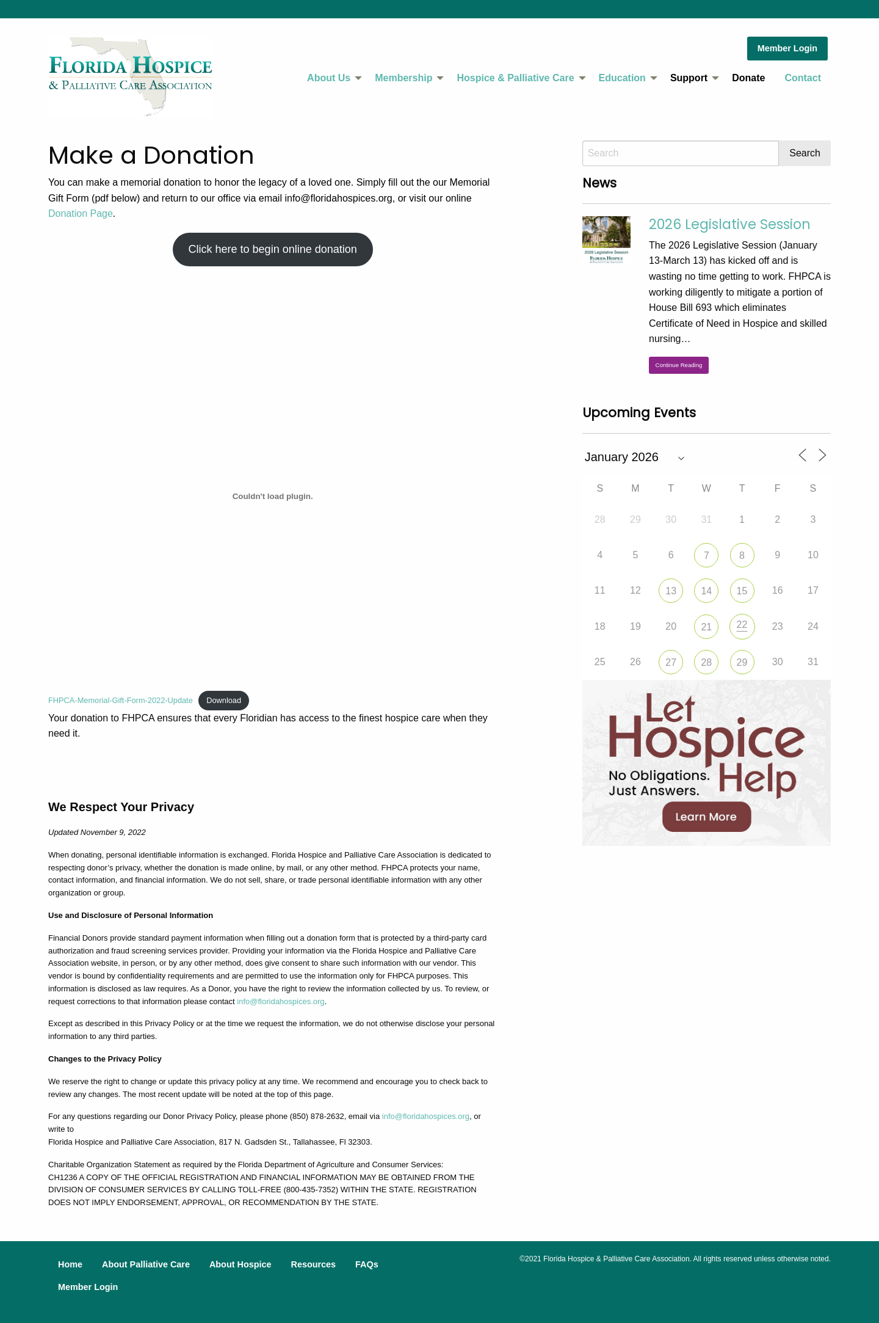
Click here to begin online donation (273, 249)
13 (670, 591)
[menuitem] (331, 78)
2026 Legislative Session (730, 224)
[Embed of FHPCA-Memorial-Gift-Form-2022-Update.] (272, 496)
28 (706, 662)
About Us (328, 78)
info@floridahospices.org (280, 1001)
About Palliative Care (146, 1264)
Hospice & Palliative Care (515, 78)
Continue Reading (679, 365)
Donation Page (80, 213)
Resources (313, 1264)
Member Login (787, 48)
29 (742, 662)
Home (70, 1264)
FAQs (366, 1264)
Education (622, 78)
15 (742, 591)
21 (706, 627)
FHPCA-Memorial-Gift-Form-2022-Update (120, 700)
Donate (748, 78)
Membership (403, 78)
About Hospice (240, 1264)
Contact (802, 78)
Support (688, 78)
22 (742, 624)
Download (223, 700)
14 (706, 591)
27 (670, 662)
